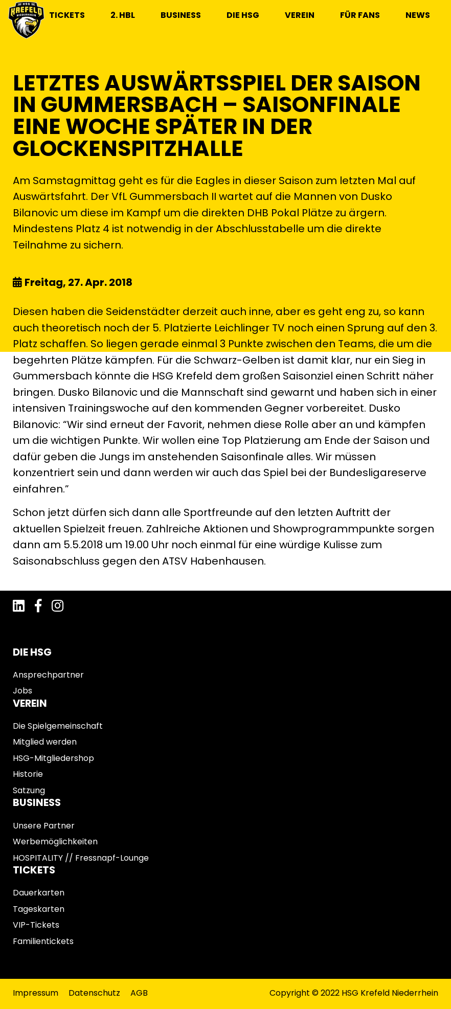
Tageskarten (38, 909)
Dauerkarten (38, 893)
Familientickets (43, 941)
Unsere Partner (44, 826)
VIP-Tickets (36, 925)
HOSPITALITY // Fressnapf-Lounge (81, 858)
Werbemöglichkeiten (55, 841)
